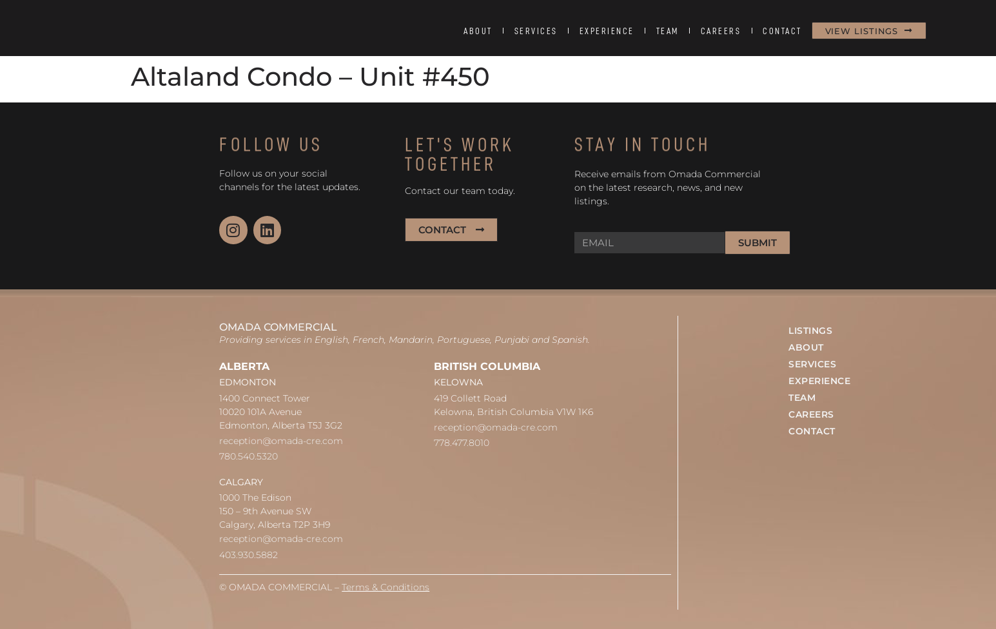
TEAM (667, 30)
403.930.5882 (248, 555)
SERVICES (536, 30)
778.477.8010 (461, 443)
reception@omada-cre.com (281, 441)
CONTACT (782, 30)
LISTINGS (810, 330)
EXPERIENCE (607, 30)
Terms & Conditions (385, 587)
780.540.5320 (248, 456)
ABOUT (478, 30)
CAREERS (721, 30)
